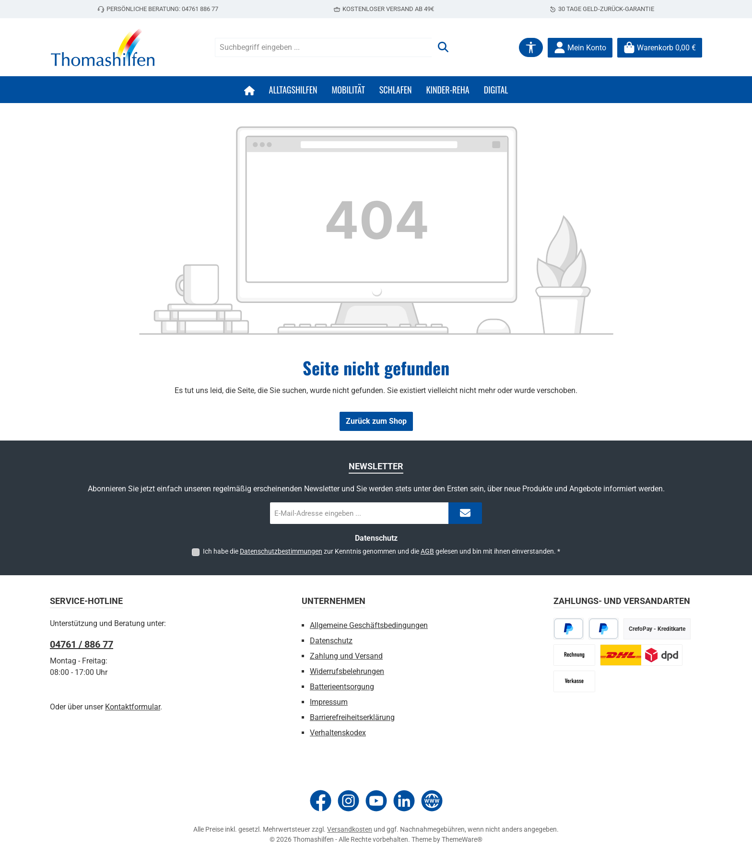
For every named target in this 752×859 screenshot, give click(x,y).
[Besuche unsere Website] (432, 801)
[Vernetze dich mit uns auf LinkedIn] (404, 801)
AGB (427, 551)
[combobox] (323, 47)
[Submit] (465, 513)
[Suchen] (443, 47)
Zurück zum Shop (376, 421)
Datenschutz (331, 640)
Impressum (329, 702)
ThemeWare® (462, 839)
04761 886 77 (200, 8)
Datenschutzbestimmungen (281, 551)
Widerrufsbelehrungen (347, 671)
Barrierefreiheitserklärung (352, 717)
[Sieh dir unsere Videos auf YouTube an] (376, 801)
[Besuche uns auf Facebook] (320, 801)
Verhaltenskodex (338, 732)
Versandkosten (349, 829)
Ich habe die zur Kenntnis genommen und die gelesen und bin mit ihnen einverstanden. (381, 551)
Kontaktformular (132, 706)
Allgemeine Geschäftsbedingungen (369, 625)
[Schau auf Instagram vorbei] (348, 801)
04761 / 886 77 (81, 644)
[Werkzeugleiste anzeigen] (531, 47)
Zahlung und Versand (346, 656)
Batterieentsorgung (342, 686)
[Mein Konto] (580, 48)
